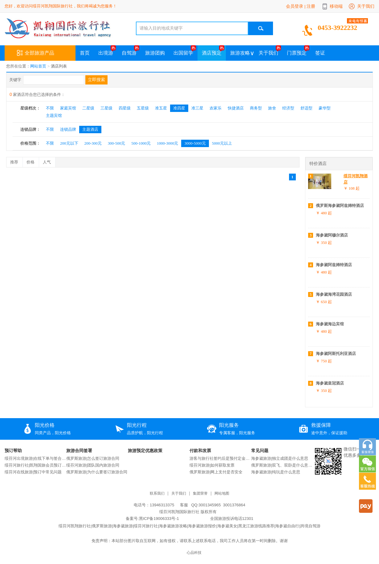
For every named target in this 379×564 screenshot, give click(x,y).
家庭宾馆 (68, 108)
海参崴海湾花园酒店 (334, 294)
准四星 (179, 108)
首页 (85, 53)
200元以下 (69, 143)
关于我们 (365, 6)
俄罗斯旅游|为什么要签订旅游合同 (96, 472)
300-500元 (116, 143)
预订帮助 (13, 450)
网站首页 (38, 66)
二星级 (88, 108)
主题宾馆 (54, 115)
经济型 (288, 108)
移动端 (336, 6)
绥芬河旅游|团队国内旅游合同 (92, 465)
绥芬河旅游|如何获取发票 (212, 465)
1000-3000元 (167, 143)
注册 (311, 6)
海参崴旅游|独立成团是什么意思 (279, 458)
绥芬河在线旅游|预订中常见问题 (33, 472)
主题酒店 (90, 129)
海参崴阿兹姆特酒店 (334, 264)
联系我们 (157, 494)
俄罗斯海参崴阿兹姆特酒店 (340, 205)
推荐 (16, 161)
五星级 (143, 108)
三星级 (106, 108)
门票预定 (297, 53)
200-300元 (93, 143)
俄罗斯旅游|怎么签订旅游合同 (92, 458)
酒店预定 (212, 53)
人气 (49, 161)
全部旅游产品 (35, 53)
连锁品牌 (68, 129)
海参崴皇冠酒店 (330, 383)
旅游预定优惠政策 (145, 450)
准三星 (197, 108)
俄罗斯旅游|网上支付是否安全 (216, 472)
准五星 (161, 108)
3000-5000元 (195, 143)
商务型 (256, 108)
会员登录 (294, 6)
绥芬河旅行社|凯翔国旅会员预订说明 (35, 465)
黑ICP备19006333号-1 (159, 518)
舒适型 (306, 108)
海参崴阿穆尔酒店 (332, 235)
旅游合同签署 (79, 450)
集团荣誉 (200, 494)
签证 (320, 53)
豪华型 (325, 108)
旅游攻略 (240, 53)
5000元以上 (222, 143)
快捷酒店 (236, 108)
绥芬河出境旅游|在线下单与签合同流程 (35, 458)
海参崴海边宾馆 (330, 324)
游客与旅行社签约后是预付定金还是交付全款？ (220, 458)
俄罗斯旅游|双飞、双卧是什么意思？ (282, 465)
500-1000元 (141, 143)
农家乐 (216, 108)
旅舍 (272, 108)
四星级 (125, 108)
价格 (32, 161)
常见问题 (259, 450)
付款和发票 (200, 450)
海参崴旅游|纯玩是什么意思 (275, 472)
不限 (50, 108)
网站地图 (221, 494)
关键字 (15, 79)
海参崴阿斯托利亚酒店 (336, 353)
